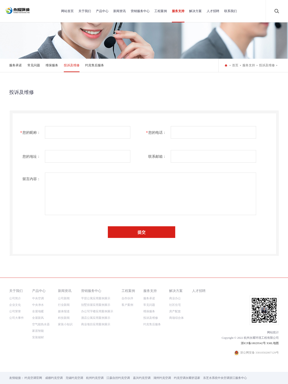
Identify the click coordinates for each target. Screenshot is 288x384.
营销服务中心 (140, 11)
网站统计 (273, 332)
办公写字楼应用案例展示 (97, 311)
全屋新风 (38, 317)
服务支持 (178, 11)
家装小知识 (65, 324)
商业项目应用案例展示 (95, 324)
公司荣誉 (15, 311)
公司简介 (15, 298)
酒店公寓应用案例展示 (95, 317)
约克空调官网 (33, 378)
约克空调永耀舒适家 (187, 378)
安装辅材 (38, 337)
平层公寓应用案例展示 (95, 298)
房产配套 (175, 311)
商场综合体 (176, 317)
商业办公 (175, 298)
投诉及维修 (72, 65)
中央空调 (38, 298)
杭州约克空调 (95, 378)
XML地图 (272, 343)
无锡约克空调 (74, 378)
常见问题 (33, 65)
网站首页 (67, 11)
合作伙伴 (127, 298)
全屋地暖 (38, 311)
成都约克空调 (54, 378)
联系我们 (230, 11)
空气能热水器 (41, 324)
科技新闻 (64, 317)
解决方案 (195, 11)
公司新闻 (64, 298)
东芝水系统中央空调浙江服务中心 (225, 378)
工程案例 (160, 11)
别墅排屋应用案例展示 (95, 304)
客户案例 (127, 304)
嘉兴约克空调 (142, 378)
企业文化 (15, 304)
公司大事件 (16, 317)
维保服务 (52, 65)
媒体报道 (64, 311)
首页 (235, 65)
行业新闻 (64, 304)
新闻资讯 (119, 11)
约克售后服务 (94, 65)
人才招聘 (213, 11)
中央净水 (38, 304)
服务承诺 (15, 65)
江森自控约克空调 (118, 378)
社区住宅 (175, 304)
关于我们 (84, 11)
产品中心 (102, 11)
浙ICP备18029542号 (253, 343)
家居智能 (38, 330)
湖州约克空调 (162, 378)
